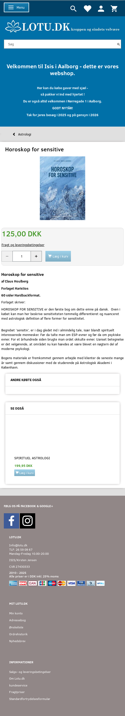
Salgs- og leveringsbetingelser (30, 672)
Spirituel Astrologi (32, 458)
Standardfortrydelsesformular (29, 699)
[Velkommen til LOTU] (62, 25)
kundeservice (18, 685)
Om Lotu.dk (17, 678)
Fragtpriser (17, 692)
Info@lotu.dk (18, 545)
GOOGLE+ (46, 506)
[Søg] (118, 44)
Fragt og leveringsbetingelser (23, 244)
